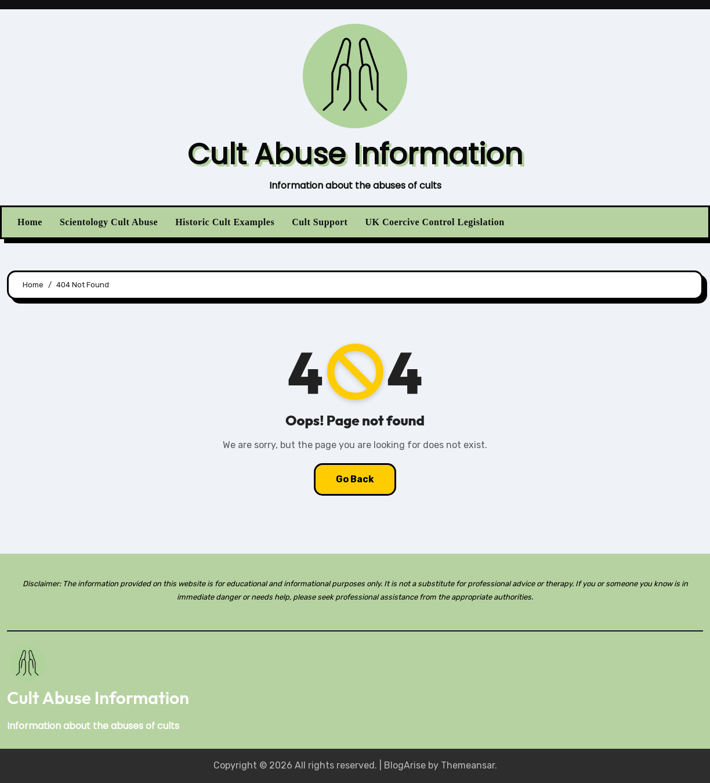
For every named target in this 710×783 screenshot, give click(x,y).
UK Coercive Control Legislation (434, 222)
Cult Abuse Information (355, 154)
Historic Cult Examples (224, 222)
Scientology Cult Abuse (109, 222)
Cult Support (319, 222)
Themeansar (468, 765)
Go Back (355, 479)
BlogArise (405, 765)
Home (29, 222)
